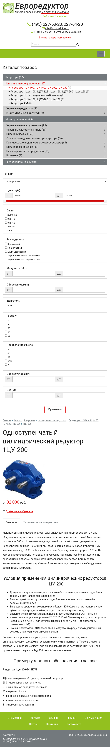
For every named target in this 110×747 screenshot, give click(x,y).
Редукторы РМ (21, 103)
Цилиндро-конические (22, 146)
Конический (14, 244)
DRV (10, 230)
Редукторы (15, 77)
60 (9, 332)
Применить (55, 409)
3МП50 (11, 223)
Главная (7, 420)
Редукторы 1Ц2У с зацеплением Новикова (37, 95)
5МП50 (11, 226)
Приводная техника (21, 161)
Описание (11, 522)
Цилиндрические (19, 134)
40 (9, 324)
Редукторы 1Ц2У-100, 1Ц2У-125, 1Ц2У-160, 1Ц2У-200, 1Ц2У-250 (50, 91)
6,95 (10, 361)
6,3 (9, 357)
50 (9, 328)
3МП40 (11, 219)
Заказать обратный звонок (55, 37)
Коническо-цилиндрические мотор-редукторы (36, 142)
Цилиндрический (17, 252)
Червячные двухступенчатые (26, 129)
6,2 (9, 353)
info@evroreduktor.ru (57, 28)
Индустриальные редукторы (25, 112)
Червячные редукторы (22, 108)
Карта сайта (74, 724)
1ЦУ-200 (27, 424)
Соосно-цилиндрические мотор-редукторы (34, 138)
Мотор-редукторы (20, 119)
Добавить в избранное (19, 511)
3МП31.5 (12, 215)
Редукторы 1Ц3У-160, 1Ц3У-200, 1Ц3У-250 (37, 99)
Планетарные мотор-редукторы (27, 151)
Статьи (33, 724)
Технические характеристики (40, 522)
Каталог (18, 420)
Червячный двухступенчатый (24, 259)
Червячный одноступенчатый (24, 255)
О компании (15, 717)
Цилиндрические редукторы (25, 83)
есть (10, 305)
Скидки (53, 717)
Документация (93, 717)
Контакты (52, 724)
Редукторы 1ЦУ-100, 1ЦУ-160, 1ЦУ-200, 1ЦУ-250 (41, 87)
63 (9, 336)
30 (9, 320)
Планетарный (15, 248)
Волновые (14, 155)
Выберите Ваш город (55, 16)
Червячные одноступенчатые (26, 125)
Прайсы (71, 717)
